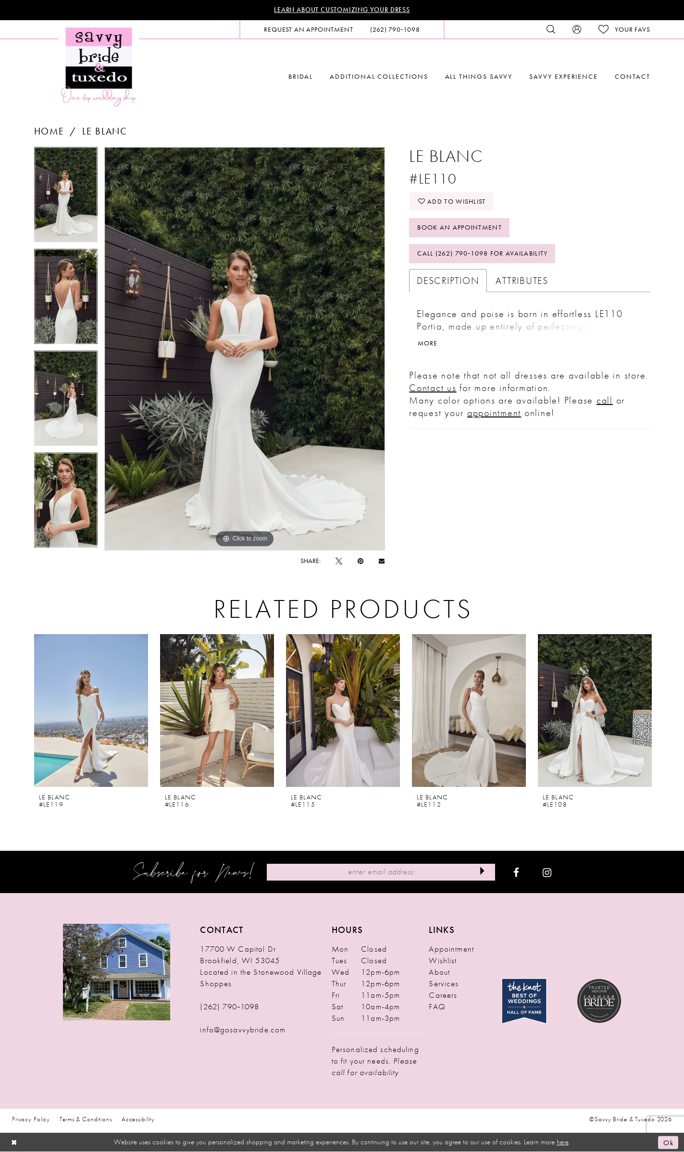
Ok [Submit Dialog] (668, 1142)
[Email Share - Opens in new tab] (381, 561)
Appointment (451, 949)
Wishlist (443, 961)
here (563, 1142)
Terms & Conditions (86, 1119)
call (605, 401)
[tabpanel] (66, 198)
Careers (443, 995)
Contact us (433, 388)
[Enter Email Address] (381, 872)
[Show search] (551, 29)
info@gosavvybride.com (243, 1030)
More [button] (428, 344)
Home (49, 131)
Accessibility (138, 1119)
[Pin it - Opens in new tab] (360, 561)
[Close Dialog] (14, 1142)
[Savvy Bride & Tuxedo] (99, 66)
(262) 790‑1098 (229, 1007)
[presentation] (91, 710)
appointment (494, 413)
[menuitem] (308, 29)
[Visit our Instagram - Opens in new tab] (547, 872)
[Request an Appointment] (308, 29)
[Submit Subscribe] (482, 872)
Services (444, 984)
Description (448, 281)
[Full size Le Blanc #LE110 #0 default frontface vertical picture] (245, 348)
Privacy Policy (31, 1119)
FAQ (437, 1007)
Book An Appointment (460, 228)
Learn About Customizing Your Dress (342, 10)
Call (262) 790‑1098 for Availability (483, 254)
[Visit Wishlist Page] (624, 30)
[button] (577, 29)
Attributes (522, 281)
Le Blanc (104, 131)
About (439, 972)
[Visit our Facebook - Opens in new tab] (516, 872)
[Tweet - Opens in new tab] (339, 561)
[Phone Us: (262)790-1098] (394, 29)
